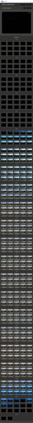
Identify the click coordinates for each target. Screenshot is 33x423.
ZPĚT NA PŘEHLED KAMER (26, 4)
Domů (25, 1)
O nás (27, 1)
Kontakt (30, 1)
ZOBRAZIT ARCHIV (27, 8)
